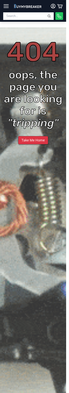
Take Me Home (33, 140)
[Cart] (60, 6)
